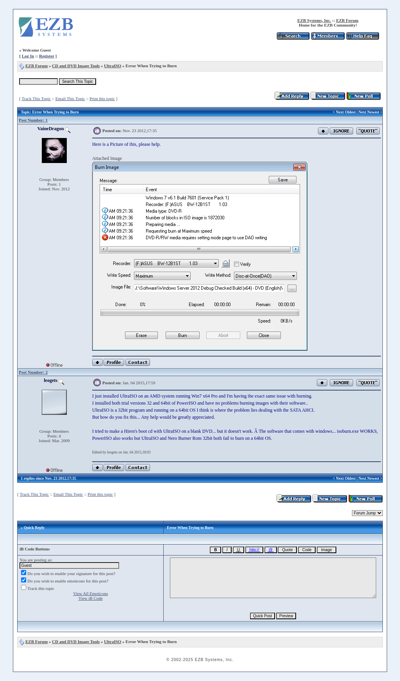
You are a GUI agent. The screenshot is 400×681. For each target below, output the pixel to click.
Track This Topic (36, 98)
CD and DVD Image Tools (76, 65)
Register (46, 56)
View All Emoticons (90, 593)
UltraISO (112, 65)
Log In (28, 56)
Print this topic (102, 98)
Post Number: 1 (33, 120)
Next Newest (369, 112)
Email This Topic (70, 98)
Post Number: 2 (33, 372)
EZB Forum (347, 20)
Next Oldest (345, 112)
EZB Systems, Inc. (314, 20)
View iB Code (91, 598)
